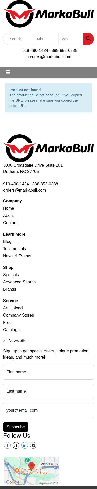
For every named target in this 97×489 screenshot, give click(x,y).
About (8, 215)
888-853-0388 (64, 50)
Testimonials (14, 249)
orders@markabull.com (49, 56)
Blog (7, 241)
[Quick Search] (18, 39)
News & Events (17, 256)
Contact (10, 223)
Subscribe (15, 427)
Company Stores (18, 315)
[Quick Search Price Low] (46, 39)
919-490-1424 (35, 50)
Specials (11, 275)
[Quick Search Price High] (70, 39)
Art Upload (13, 308)
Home (8, 208)
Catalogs (11, 329)
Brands (9, 289)
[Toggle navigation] (8, 72)
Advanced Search (19, 282)
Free (7, 322)
